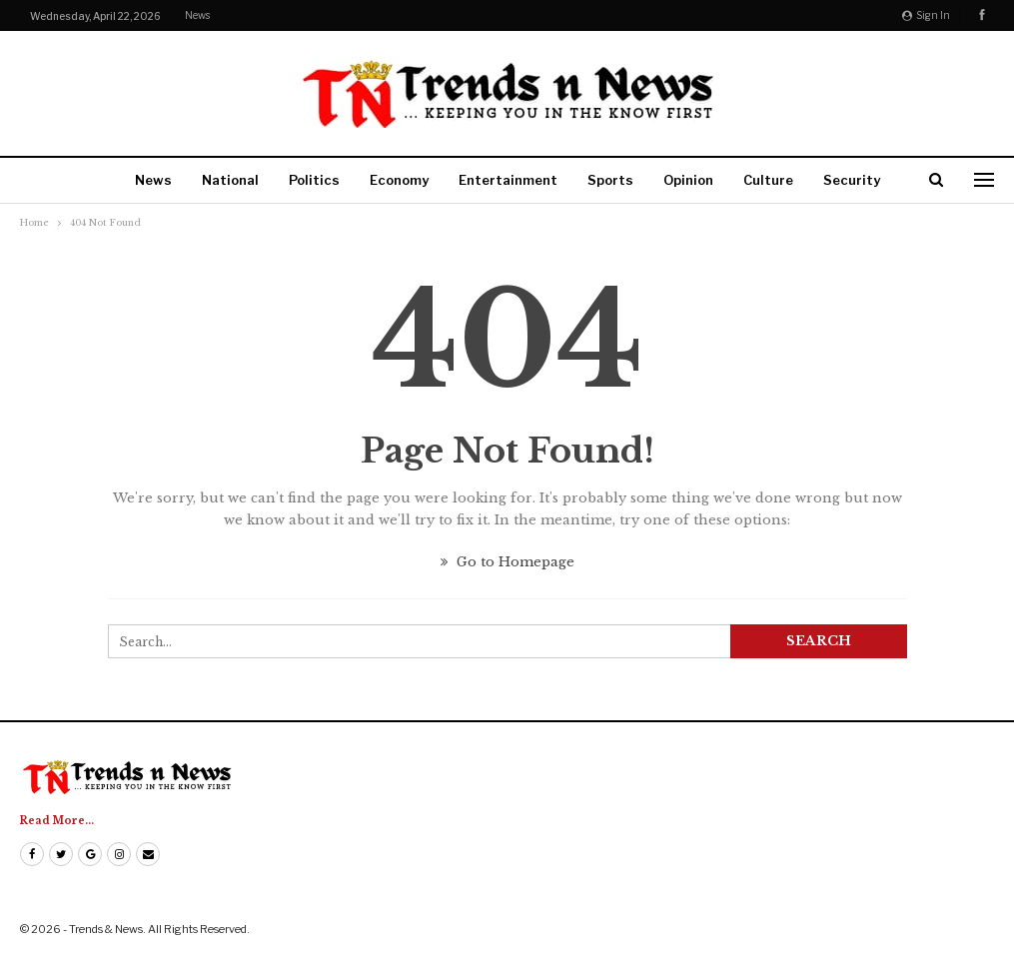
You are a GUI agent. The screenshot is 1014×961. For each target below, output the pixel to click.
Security (851, 180)
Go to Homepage (507, 561)
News (197, 15)
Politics (314, 180)
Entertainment (508, 180)
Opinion (688, 180)
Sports (610, 180)
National (230, 180)
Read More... (57, 820)
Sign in (926, 15)
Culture (768, 180)
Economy (399, 180)
